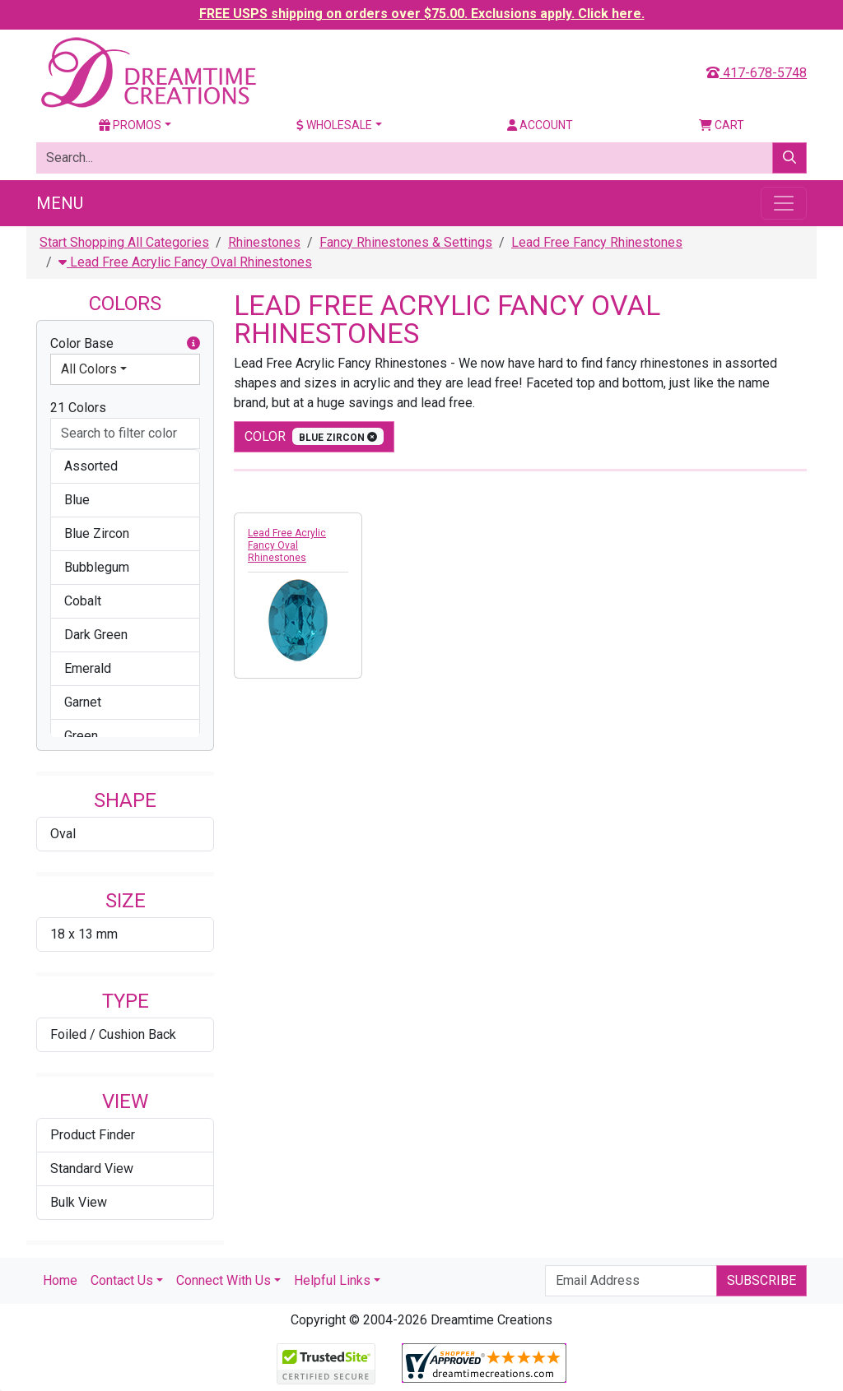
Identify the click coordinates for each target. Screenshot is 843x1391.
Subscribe (761, 1280)
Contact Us (122, 1280)
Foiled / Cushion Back (113, 1034)
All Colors (89, 369)
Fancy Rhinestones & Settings (405, 242)
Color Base (125, 344)
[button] (193, 344)
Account (540, 125)
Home (60, 1280)
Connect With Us (223, 1280)
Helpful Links (332, 1280)
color (314, 436)
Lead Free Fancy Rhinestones (596, 242)
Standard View (91, 1168)
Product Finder (92, 1135)
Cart (721, 125)
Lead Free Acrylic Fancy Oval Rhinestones (185, 262)
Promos (130, 125)
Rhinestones (264, 242)
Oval (63, 834)
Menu (59, 203)
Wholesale (334, 125)
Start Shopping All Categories (124, 242)
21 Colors (78, 407)
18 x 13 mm (84, 934)
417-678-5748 (756, 73)
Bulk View (78, 1202)
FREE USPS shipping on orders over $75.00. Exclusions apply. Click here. (422, 13)
